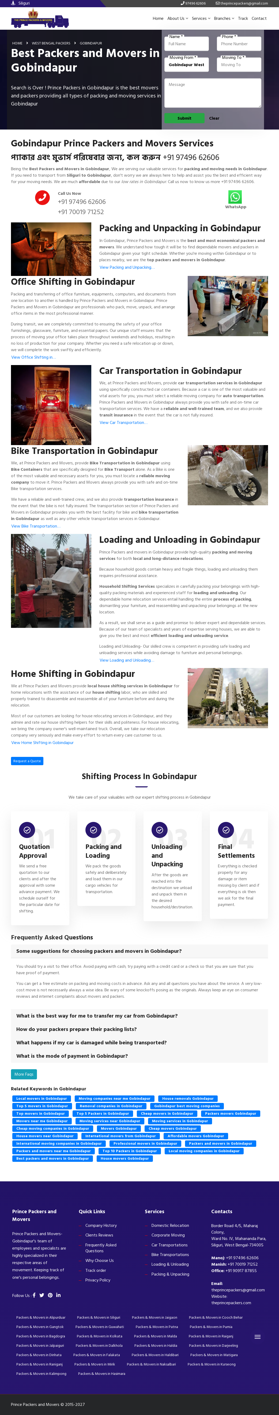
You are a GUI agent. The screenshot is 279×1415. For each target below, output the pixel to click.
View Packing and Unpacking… (127, 267)
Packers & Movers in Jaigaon (154, 1317)
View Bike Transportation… (36, 526)
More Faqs (23, 1074)
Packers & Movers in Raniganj (39, 1364)
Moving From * (182, 57)
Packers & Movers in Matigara (214, 1355)
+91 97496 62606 (191, 157)
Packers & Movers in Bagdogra (40, 1336)
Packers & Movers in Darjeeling (213, 1345)
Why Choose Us (99, 1260)
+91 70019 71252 (81, 212)
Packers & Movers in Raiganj (211, 1336)
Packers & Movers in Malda (155, 1336)
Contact (259, 18)
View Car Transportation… (124, 422)
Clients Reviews (99, 1235)
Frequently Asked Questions (100, 1248)
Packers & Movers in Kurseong (212, 1364)
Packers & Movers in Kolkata (99, 1336)
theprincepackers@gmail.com (238, 1290)
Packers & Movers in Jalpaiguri (40, 1345)
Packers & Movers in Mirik (94, 1364)
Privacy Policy (97, 1280)
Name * (176, 37)
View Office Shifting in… (33, 357)
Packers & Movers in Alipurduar (40, 1317)
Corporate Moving (168, 1235)
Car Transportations (170, 1245)
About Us (177, 18)
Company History (101, 1225)
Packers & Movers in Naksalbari (151, 1364)
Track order (95, 1270)
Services (201, 18)
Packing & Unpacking (170, 1274)
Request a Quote (27, 761)
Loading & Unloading (170, 1264)
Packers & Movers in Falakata (96, 1355)
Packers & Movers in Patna (157, 1327)
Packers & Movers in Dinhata (39, 1355)
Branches (224, 18)
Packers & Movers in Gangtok (40, 1327)
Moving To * (233, 57)
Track (243, 18)
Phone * (229, 37)
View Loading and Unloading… (127, 660)
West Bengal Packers (51, 43)
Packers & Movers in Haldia (155, 1345)
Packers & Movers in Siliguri (98, 1317)
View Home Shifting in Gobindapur (42, 742)
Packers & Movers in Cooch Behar (216, 1317)
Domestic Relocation (170, 1225)
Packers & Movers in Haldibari (155, 1355)
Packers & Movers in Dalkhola (99, 1345)
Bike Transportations (170, 1254)
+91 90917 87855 (241, 1270)
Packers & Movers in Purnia (211, 1327)
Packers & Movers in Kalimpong (41, 1374)
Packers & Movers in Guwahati (100, 1327)
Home (158, 18)
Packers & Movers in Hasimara (101, 1374)
